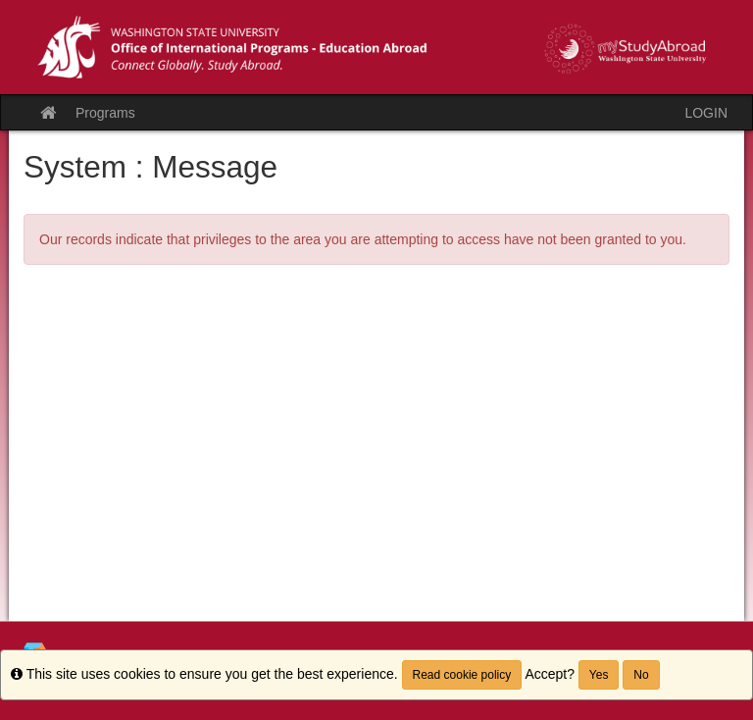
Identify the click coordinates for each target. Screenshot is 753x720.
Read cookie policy (462, 675)
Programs (105, 113)
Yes (599, 675)
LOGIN (706, 113)
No (640, 675)
